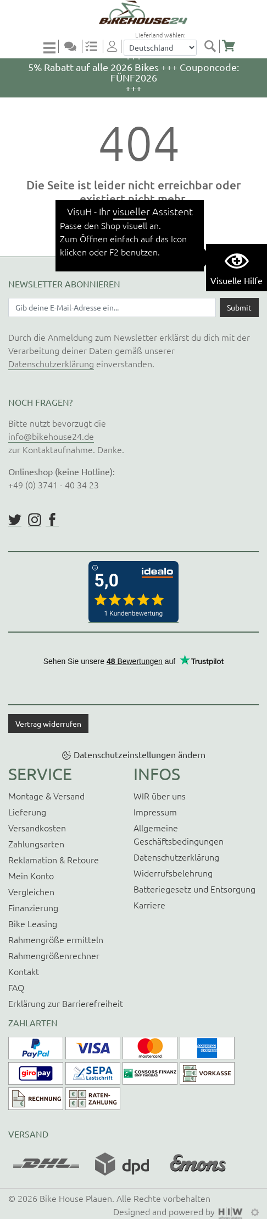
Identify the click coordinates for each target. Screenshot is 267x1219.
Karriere (149, 905)
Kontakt (23, 971)
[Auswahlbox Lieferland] (160, 48)
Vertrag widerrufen (48, 723)
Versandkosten (37, 827)
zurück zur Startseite (134, 231)
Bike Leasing (32, 923)
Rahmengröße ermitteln (55, 939)
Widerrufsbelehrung (173, 873)
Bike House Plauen (76, 1198)
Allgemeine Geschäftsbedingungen (179, 834)
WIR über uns (160, 796)
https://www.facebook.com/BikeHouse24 (52, 519)
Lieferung (27, 812)
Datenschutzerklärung (51, 363)
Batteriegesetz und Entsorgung (194, 889)
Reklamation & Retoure (53, 859)
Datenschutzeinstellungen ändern (139, 754)
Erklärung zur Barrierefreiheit (65, 1003)
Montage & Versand (46, 796)
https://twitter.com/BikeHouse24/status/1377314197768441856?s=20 (14, 519)
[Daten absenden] (239, 307)
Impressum (155, 812)
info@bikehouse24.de (51, 436)
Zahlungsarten (36, 843)
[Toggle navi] (51, 47)
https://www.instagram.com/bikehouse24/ (34, 519)
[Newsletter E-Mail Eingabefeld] (112, 307)
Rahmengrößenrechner (53, 955)
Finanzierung (33, 907)
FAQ (16, 987)
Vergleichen (31, 891)
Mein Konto (31, 875)
